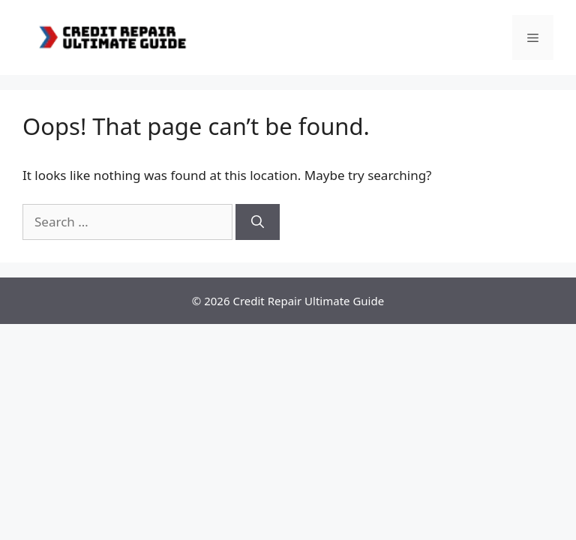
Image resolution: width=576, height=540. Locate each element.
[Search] (258, 222)
